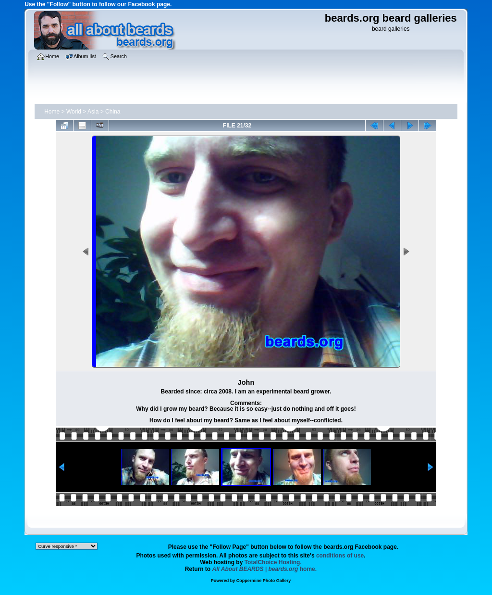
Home (52, 111)
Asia (92, 111)
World (73, 111)
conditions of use (340, 555)
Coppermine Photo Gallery (263, 580)
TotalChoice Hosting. (273, 562)
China (112, 111)
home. (264, 569)
